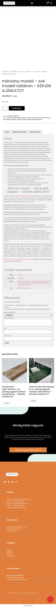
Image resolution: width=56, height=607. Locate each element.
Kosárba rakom (16, 108)
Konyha (20, 283)
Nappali (47, 283)
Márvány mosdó (21, 119)
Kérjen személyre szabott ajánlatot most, (16, 259)
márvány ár (30, 117)
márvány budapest (11, 119)
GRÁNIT (9, 554)
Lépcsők (31, 283)
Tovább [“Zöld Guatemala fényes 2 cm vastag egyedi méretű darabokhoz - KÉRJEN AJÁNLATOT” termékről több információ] (33, 401)
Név (5, 328)
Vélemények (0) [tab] (35, 132)
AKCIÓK (9, 550)
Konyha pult (26, 283)
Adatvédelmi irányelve (15, 578)
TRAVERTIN (10, 556)
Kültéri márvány (12, 117)
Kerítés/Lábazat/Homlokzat (44, 281)
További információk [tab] (19, 132)
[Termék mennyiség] (4, 108)
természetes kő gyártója (26, 196)
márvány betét (37, 117)
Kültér (23, 278)
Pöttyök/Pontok (22, 288)
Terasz (28, 284)
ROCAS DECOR (9, 196)
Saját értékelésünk (10, 312)
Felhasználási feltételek (15, 575)
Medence (36, 283)
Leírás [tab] (7, 132)
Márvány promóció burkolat (34, 119)
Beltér (19, 278)
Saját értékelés (9, 318)
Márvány (20, 275)
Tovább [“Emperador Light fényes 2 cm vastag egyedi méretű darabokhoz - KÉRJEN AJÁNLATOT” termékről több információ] (6, 403)
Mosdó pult (42, 283)
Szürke (28, 288)
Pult (25, 284)
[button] (31, 3)
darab (11, 116)
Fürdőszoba (33, 281)
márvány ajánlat (21, 117)
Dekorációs (27, 281)
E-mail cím (7, 335)
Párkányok (21, 284)
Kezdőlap (5, 71)
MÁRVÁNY (13, 71)
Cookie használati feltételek (17, 580)
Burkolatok (21, 281)
